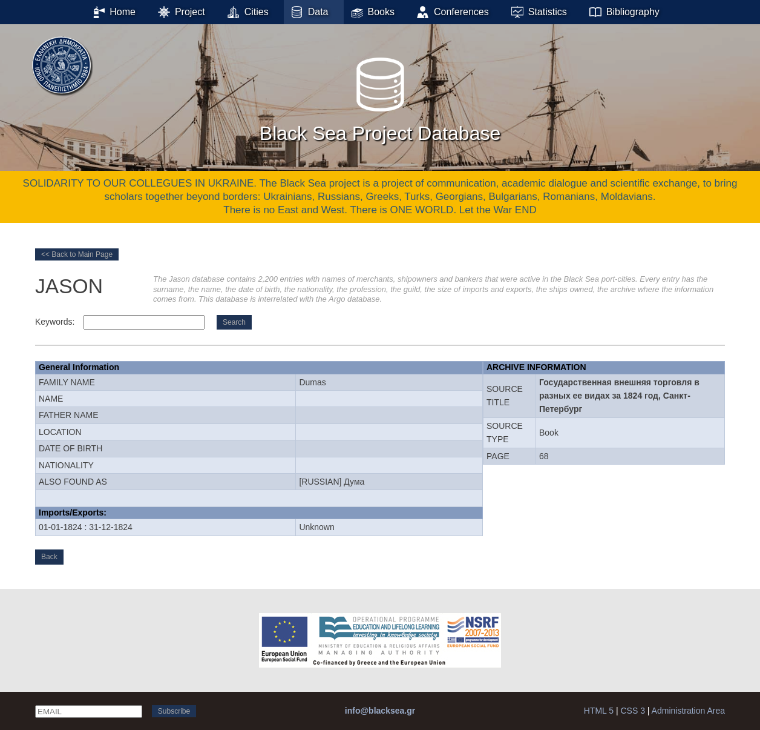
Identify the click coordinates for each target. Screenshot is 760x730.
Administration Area (688, 710)
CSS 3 (632, 710)
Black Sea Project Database (380, 96)
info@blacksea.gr (380, 710)
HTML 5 (599, 710)
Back (49, 556)
